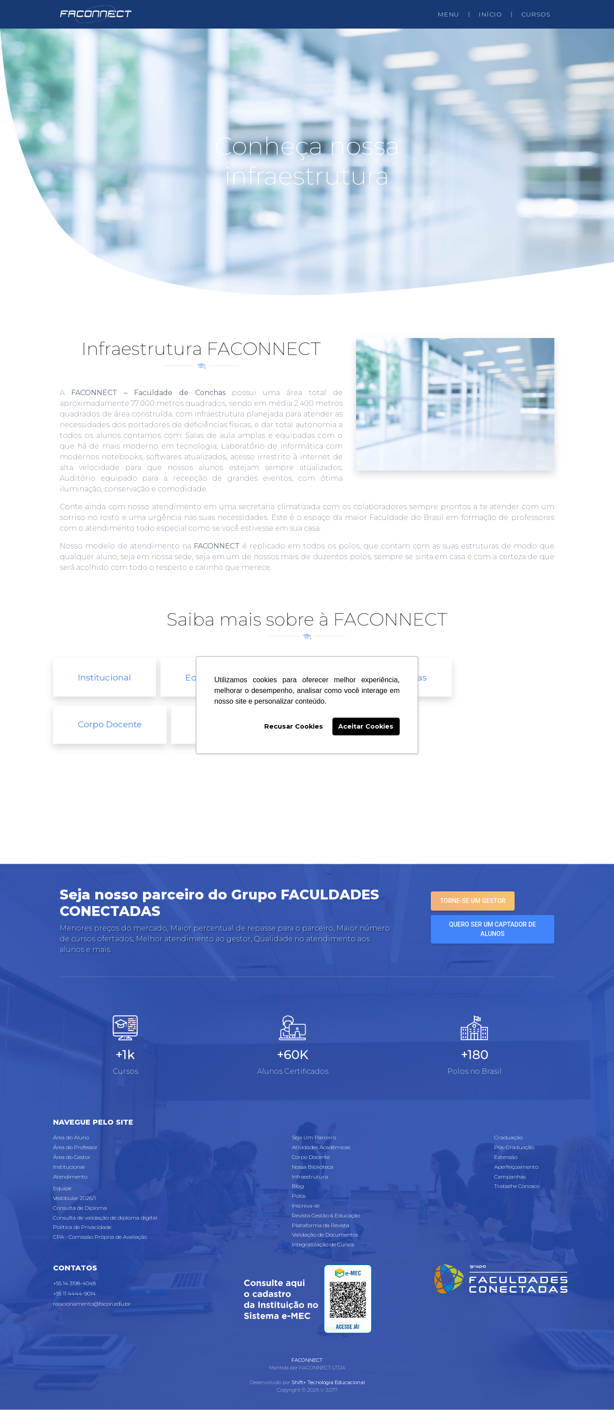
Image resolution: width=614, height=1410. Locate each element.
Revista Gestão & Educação (326, 1215)
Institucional (104, 677)
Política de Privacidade (82, 1227)
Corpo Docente (110, 724)
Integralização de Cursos (323, 1244)
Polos (299, 1195)
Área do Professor (75, 1147)
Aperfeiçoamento (516, 1166)
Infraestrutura (310, 1176)
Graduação (508, 1137)
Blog (298, 1186)
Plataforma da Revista (320, 1225)
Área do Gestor (71, 1157)
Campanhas (510, 1176)
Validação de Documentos (325, 1234)
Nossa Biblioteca (312, 1166)
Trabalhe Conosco (517, 1186)
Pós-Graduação (514, 1147)
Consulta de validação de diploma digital (105, 1217)
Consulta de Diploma (80, 1207)
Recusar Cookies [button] (293, 726)
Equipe (62, 1188)
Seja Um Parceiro (314, 1137)
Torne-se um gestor (473, 900)
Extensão (505, 1157)
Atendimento (70, 1176)
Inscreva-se (305, 1205)
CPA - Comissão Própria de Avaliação (100, 1236)
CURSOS (535, 14)
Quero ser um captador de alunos (492, 929)
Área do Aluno (71, 1137)
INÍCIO (490, 14)
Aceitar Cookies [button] (365, 726)
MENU (448, 14)
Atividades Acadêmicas (321, 1147)
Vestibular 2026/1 (74, 1198)
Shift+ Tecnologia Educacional (328, 1382)
